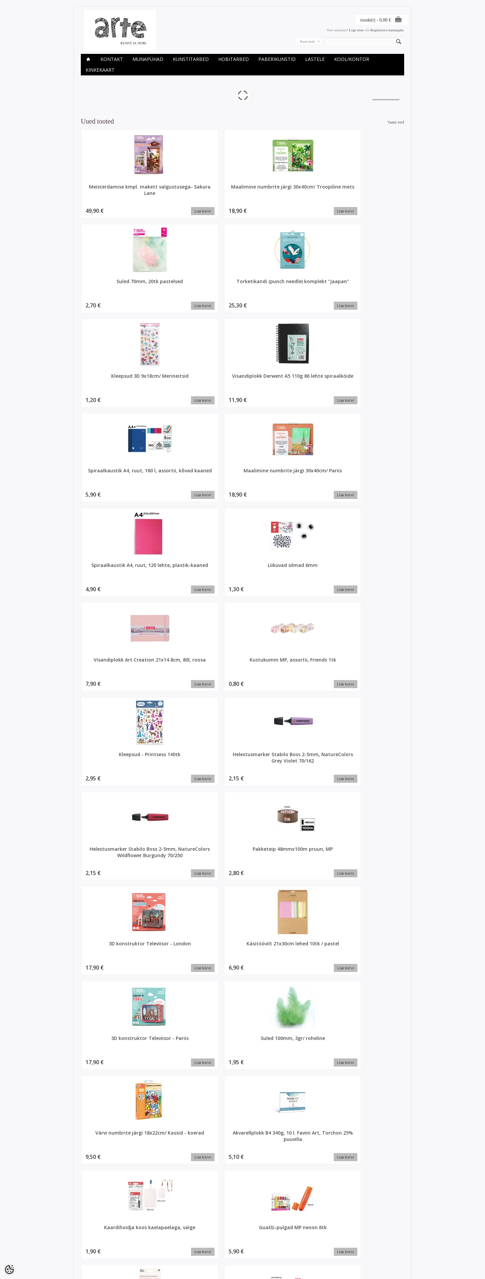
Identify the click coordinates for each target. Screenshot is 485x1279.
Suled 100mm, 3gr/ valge (373, 669)
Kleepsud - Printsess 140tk (243, 381)
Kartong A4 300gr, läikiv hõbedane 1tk (111, 861)
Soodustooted (147, 1238)
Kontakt (111, 59)
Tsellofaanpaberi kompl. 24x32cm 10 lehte (111, 672)
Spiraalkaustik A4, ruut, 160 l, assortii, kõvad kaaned (177, 289)
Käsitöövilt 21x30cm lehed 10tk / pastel (242, 477)
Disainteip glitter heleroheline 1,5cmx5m (308, 1075)
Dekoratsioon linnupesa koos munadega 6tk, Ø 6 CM (111, 979)
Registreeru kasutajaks (387, 30)
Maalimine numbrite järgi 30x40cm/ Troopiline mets (177, 193)
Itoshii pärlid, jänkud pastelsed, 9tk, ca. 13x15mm (242, 1171)
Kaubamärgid (147, 1232)
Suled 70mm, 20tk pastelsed (242, 189)
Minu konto (200, 1232)
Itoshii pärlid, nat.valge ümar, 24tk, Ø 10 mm (374, 861)
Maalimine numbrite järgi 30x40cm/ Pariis (242, 285)
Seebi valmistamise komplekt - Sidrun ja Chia (374, 768)
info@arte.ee (256, 1254)
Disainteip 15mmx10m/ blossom (374, 976)
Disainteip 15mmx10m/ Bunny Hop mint (177, 1075)
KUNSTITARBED (191, 59)
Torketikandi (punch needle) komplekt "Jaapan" (308, 193)
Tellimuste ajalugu (205, 1238)
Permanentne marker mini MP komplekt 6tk (176, 669)
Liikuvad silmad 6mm (374, 282)
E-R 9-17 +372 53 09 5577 (268, 1248)
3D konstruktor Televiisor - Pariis (308, 477)
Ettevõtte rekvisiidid (97, 1238)
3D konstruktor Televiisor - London (176, 477)
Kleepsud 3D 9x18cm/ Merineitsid (374, 189)
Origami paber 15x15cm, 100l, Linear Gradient (111, 768)
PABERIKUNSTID (277, 59)
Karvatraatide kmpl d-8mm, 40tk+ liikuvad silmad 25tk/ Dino (308, 768)
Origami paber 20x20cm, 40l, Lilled (243, 861)
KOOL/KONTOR (351, 59)
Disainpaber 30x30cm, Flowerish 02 (242, 976)
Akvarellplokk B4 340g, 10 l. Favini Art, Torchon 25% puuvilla (177, 576)
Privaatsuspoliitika (95, 1243)
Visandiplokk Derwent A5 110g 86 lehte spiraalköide (111, 289)
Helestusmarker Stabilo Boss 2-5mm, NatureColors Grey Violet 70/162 (308, 388)
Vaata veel (395, 122)
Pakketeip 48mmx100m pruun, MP (111, 481)
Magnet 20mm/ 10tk (177, 762)
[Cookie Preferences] (9, 1270)
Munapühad (147, 59)
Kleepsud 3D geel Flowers (374, 573)
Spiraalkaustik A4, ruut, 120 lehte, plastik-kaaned (308, 289)
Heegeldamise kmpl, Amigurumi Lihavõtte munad (177, 1171)
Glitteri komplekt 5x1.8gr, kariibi (374, 1072)
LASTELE (315, 59)
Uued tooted (146, 1243)
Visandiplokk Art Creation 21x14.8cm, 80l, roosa (111, 385)
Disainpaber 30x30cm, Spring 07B (308, 976)
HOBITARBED (233, 59)
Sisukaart (143, 1249)
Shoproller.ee (393, 1268)
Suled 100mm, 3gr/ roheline (373, 477)
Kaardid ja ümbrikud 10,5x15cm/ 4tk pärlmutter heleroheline (374, 1174)
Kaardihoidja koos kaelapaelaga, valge (242, 573)
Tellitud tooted (202, 1243)
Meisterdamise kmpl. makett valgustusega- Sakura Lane (111, 193)
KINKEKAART (100, 70)
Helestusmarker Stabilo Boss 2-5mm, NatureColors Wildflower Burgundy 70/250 (374, 391)
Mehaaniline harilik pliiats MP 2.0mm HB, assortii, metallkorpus (177, 864)
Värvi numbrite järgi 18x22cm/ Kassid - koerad (111, 576)
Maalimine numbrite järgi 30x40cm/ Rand (243, 669)
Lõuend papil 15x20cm (308, 666)
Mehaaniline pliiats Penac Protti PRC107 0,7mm (308, 864)
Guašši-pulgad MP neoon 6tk (308, 573)
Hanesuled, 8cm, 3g (111, 1165)
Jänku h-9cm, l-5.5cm (308, 1165)
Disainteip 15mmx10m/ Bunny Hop (111, 1075)
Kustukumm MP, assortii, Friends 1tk (177, 381)
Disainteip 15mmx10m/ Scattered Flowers (242, 1075)
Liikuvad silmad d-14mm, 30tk (242, 765)
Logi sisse (356, 30)
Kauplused (89, 1232)
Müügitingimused (95, 1249)
